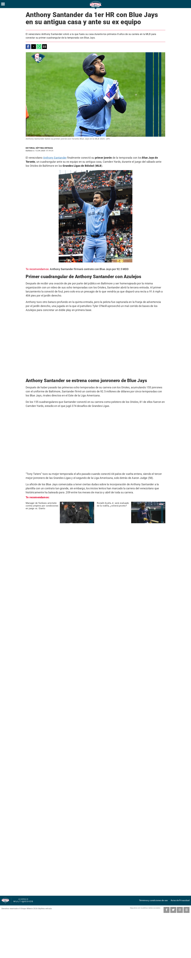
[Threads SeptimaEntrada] (187, 910)
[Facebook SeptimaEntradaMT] (167, 910)
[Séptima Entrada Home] (95, 9)
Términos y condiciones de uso (157, 900)
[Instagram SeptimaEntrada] (180, 910)
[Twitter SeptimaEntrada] (173, 910)
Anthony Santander (55, 157)
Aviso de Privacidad (181, 900)
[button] (28, 46)
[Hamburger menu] (3, 4)
